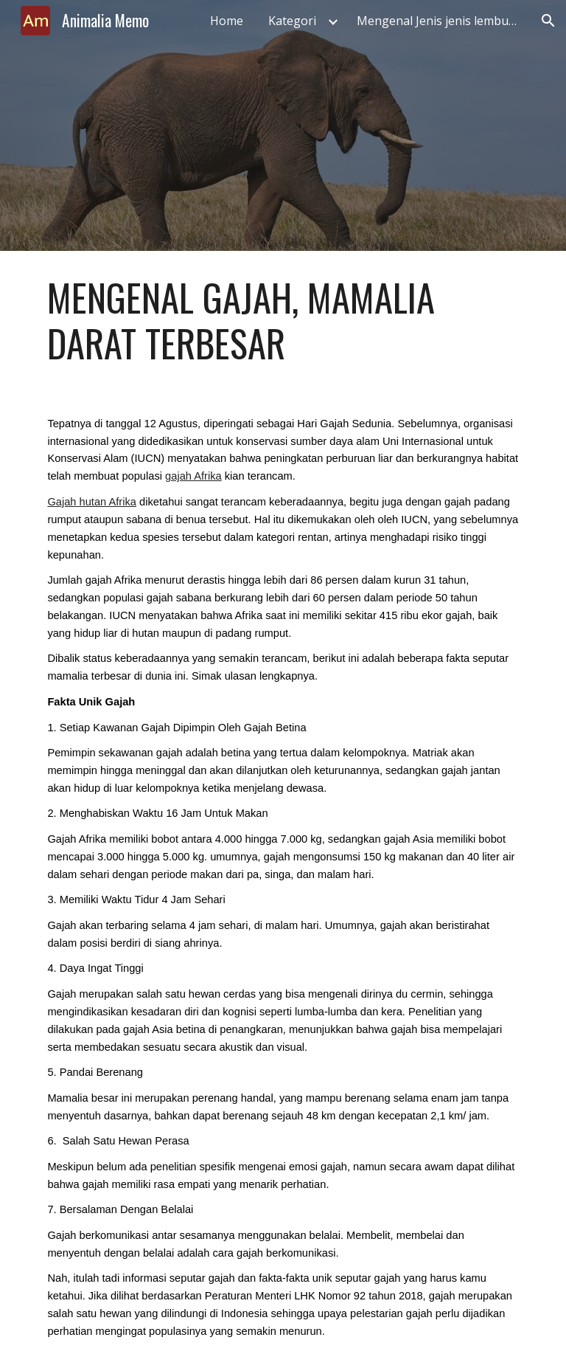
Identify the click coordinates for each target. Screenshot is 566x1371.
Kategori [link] (292, 21)
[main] (282, 321)
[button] (548, 20)
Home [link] (226, 21)
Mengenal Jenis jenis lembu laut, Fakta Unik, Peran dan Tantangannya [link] (441, 21)
